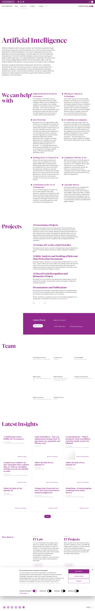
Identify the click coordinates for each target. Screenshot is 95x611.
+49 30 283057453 (59, 326)
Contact (41, 6)
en (92, 1)
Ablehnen (78, 595)
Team (16, 6)
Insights (32, 6)
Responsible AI (63, 299)
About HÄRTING (7, 6)
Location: (5, 1)
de (89, 1)
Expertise (23, 6)
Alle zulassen (78, 586)
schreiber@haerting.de (76, 326)
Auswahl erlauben (79, 591)
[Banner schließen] (92, 584)
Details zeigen (23, 608)
